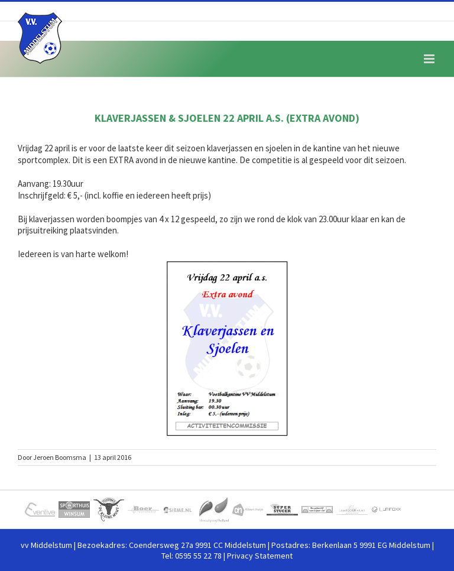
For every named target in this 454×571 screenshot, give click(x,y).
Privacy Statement (260, 555)
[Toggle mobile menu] (430, 59)
